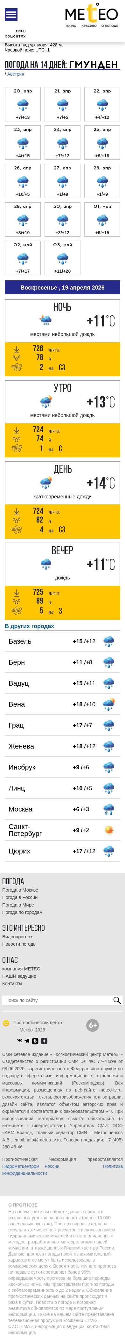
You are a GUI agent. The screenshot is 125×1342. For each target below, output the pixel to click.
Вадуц (19, 683)
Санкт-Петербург (25, 830)
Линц (17, 788)
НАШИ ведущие (19, 976)
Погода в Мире (18, 904)
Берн (17, 662)
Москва (20, 809)
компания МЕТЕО (21, 968)
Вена (17, 704)
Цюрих (19, 851)
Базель (20, 641)
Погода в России (20, 897)
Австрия (15, 74)
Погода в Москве (20, 890)
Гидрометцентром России (30, 1166)
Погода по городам (22, 912)
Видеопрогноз (17, 936)
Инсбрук (22, 767)
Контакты (12, 983)
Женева (21, 746)
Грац (16, 725)
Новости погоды (19, 944)
